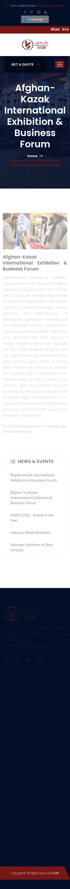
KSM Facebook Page (18, 433)
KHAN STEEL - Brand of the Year (32, 519)
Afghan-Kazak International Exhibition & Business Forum (33, 479)
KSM (56, 873)
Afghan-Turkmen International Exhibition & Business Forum (31, 498)
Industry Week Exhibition (30, 533)
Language (34, 19)
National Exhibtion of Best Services (31, 548)
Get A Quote (25, 64)
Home (32, 156)
